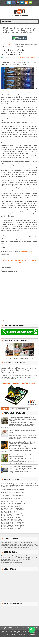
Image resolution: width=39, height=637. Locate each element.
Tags (12, 409)
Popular (5, 409)
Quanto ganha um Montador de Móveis (20, 466)
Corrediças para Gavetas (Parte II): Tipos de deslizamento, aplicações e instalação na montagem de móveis (22, 443)
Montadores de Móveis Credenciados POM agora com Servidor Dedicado (16, 52)
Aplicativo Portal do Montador (20, 547)
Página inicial (20, 261)
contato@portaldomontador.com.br (12, 562)
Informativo (10, 44)
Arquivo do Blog (23, 409)
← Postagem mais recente (9, 260)
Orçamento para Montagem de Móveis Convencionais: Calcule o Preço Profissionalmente (18, 370)
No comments (32, 57)
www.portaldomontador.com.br (10, 560)
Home (3, 44)
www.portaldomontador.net (25, 239)
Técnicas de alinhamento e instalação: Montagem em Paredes (20, 455)
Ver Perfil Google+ (26, 251)
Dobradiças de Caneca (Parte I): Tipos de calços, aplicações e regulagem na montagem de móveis (23, 419)
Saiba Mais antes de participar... (12, 495)
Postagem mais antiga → (29, 260)
